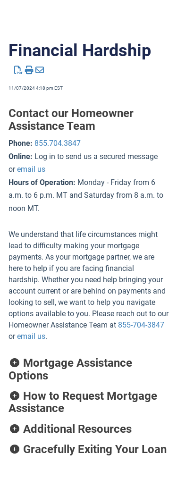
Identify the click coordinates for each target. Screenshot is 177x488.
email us (31, 169)
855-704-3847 (141, 324)
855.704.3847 (57, 143)
